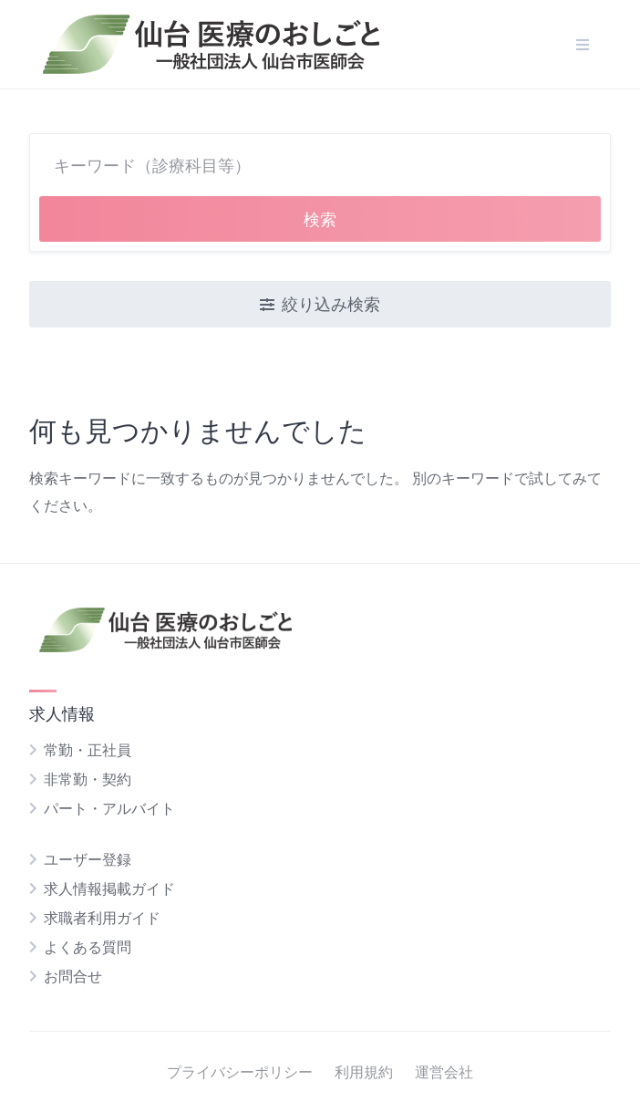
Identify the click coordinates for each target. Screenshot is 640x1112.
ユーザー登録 (87, 859)
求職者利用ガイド (102, 918)
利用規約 (364, 1072)
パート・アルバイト (109, 808)
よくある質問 (87, 947)
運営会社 (444, 1072)
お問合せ (73, 976)
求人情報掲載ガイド (109, 888)
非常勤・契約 (87, 779)
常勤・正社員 (87, 750)
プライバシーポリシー (240, 1072)
